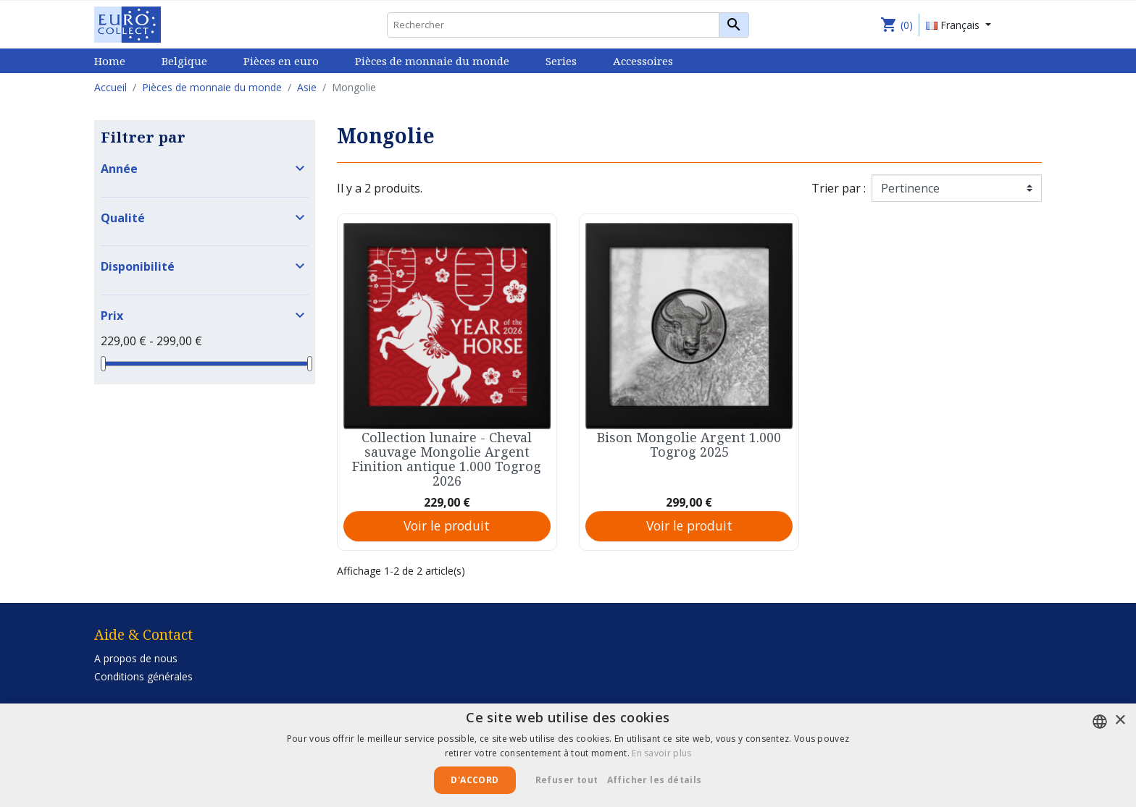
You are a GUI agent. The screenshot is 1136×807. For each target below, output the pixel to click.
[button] (660, 780)
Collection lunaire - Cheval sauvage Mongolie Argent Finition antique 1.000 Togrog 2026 (446, 458)
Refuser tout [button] (566, 780)
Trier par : (838, 188)
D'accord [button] (474, 780)
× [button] (1119, 720)
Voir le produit (447, 525)
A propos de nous (136, 658)
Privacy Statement (137, 694)
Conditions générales (143, 676)
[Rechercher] (568, 25)
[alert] (568, 755)
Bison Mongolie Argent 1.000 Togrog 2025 (689, 444)
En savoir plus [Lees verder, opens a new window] (661, 753)
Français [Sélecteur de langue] (954, 25)
